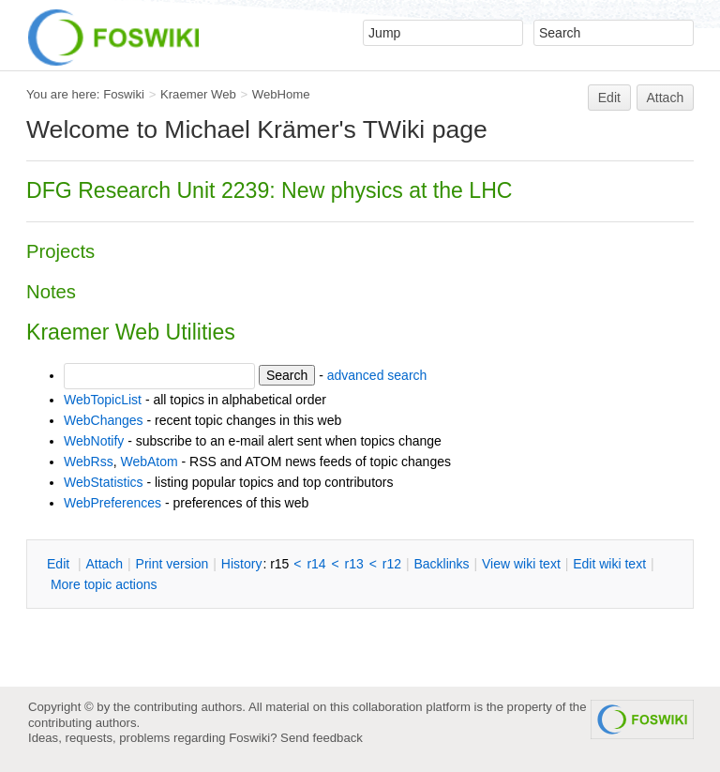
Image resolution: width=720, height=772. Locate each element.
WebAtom (148, 461)
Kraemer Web (198, 94)
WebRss (88, 461)
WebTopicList (103, 399)
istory (241, 563)
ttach (104, 563)
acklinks (441, 563)
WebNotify (94, 440)
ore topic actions (104, 584)
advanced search (377, 375)
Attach (665, 97)
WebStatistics (103, 482)
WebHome (281, 94)
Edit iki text (609, 563)
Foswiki (123, 94)
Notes (51, 291)
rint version (172, 563)
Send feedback (321, 738)
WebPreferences (112, 502)
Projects (60, 251)
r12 (391, 563)
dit (60, 563)
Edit (609, 97)
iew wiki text (521, 563)
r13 (354, 563)
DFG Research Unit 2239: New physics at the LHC (269, 190)
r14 (316, 563)
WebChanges (103, 420)
